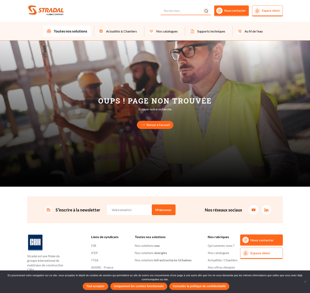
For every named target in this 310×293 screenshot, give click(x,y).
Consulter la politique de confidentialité (199, 286)
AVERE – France (102, 268)
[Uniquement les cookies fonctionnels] (305, 282)
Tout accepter (95, 286)
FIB (93, 246)
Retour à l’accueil (155, 125)
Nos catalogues (218, 253)
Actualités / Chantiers (223, 260)
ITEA (94, 260)
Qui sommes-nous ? (221, 246)
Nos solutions (147, 246)
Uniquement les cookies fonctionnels (139, 286)
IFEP (94, 253)
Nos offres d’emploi (221, 268)
